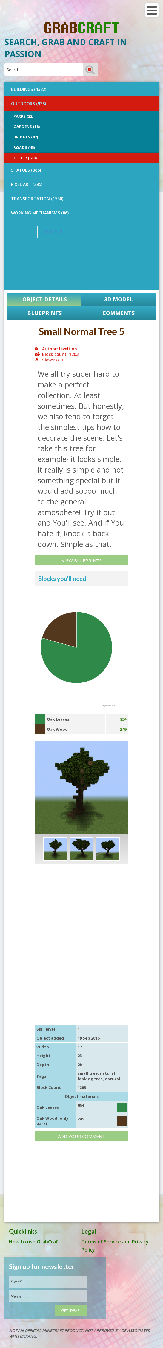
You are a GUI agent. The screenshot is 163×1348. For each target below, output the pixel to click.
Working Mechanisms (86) (40, 213)
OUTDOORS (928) (28, 103)
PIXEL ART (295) (26, 184)
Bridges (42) (25, 137)
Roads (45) (24, 147)
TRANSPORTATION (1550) (37, 198)
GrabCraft (53, 231)
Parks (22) (23, 116)
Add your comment (81, 1136)
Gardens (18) (26, 126)
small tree (88, 1073)
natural (112, 1078)
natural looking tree (96, 1075)
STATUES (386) (26, 170)
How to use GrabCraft (34, 1241)
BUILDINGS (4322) (28, 89)
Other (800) (25, 157)
